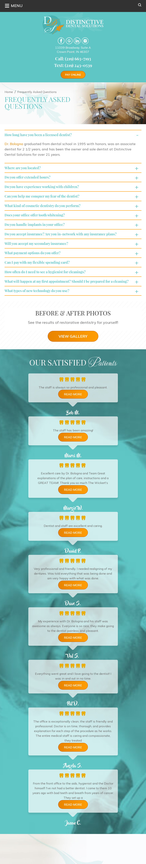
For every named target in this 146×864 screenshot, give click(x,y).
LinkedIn (77, 40)
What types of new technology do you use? (41, 312)
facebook (61, 40)
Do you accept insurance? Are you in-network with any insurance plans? (67, 244)
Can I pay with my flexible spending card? (41, 276)
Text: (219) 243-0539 (73, 65)
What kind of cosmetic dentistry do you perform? (47, 212)
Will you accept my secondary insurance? (40, 254)
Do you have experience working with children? (46, 190)
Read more (73, 416)
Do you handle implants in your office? (38, 233)
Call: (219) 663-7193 (73, 58)
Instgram (85, 40)
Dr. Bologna (14, 145)
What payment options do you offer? (36, 265)
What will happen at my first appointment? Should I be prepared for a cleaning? (65, 299)
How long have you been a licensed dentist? (42, 135)
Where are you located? (25, 169)
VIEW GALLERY (73, 358)
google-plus (69, 40)
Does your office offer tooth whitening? (38, 222)
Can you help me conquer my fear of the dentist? (46, 201)
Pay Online (73, 74)
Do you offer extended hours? (30, 180)
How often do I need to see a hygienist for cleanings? (50, 286)
